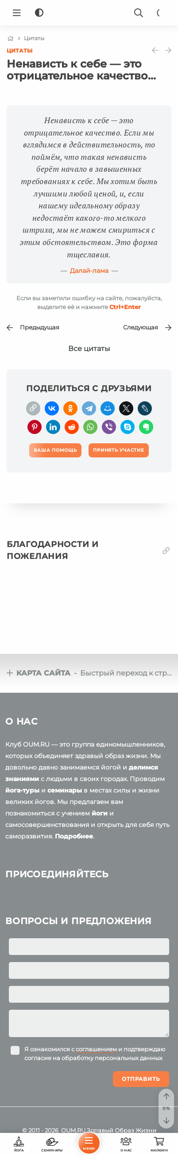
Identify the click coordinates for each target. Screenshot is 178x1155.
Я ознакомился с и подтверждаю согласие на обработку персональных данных (94, 1053)
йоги (100, 813)
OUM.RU (73, 1130)
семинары (64, 790)
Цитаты (19, 50)
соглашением (96, 1049)
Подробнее (74, 836)
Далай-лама (89, 271)
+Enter (125, 306)
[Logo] (89, 13)
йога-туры (22, 790)
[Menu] (17, 12)
